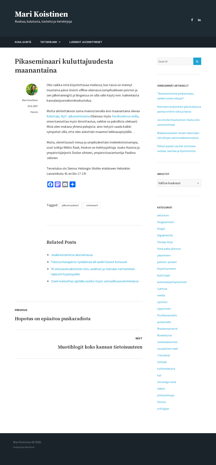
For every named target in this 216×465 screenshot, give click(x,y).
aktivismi (163, 215)
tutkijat (162, 362)
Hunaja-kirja (165, 242)
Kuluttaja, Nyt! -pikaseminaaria (68, 116)
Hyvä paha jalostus (169, 248)
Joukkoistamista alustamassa (72, 255)
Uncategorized (166, 382)
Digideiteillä (165, 235)
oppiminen (164, 308)
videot (161, 388)
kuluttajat (163, 275)
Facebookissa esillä (125, 116)
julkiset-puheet (70, 205)
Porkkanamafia (167, 315)
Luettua (162, 288)
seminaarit (92, 205)
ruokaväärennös (167, 342)
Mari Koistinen (41, 14)
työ (159, 375)
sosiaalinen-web (167, 348)
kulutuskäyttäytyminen (172, 282)
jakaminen (164, 255)
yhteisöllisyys (165, 395)
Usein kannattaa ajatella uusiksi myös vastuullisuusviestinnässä (95, 281)
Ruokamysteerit (167, 328)
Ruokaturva (164, 335)
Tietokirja (163, 355)
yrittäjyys (163, 408)
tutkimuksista (166, 368)
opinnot (162, 302)
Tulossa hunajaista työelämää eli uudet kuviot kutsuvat (89, 262)
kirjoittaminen (166, 268)
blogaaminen (165, 222)
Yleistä (34, 112)
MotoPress (29, 447)
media (161, 295)
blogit (161, 228)
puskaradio (164, 322)
